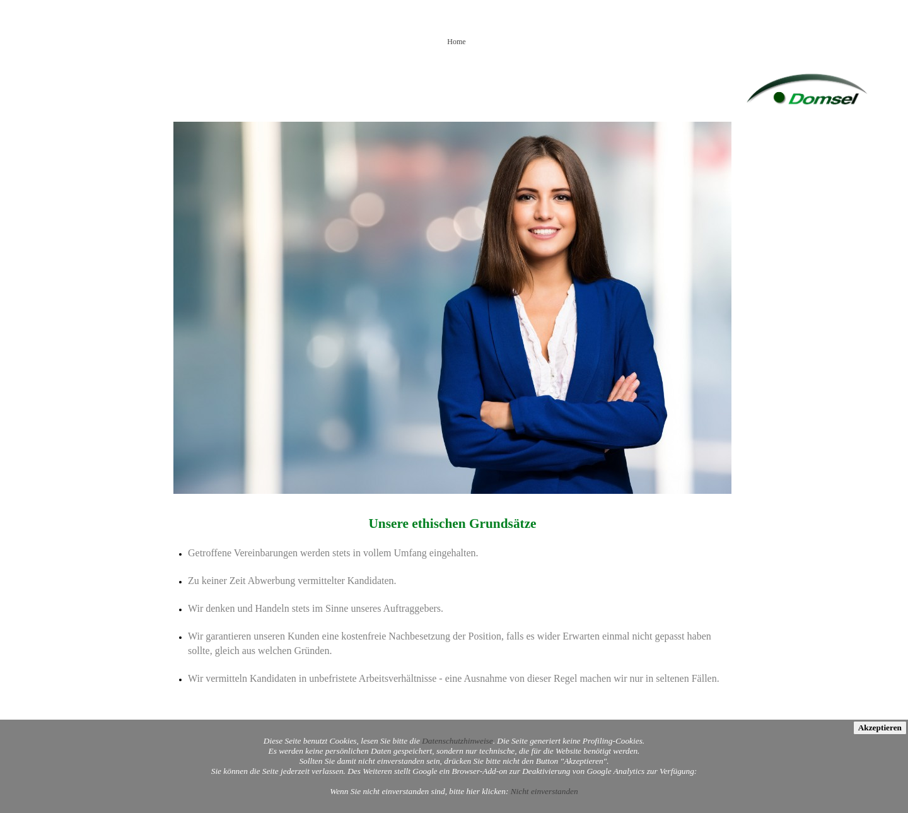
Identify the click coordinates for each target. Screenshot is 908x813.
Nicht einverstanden (544, 791)
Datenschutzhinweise (457, 741)
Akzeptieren (880, 727)
